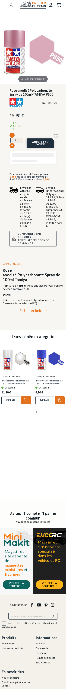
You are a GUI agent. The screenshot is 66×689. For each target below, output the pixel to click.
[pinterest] (46, 605)
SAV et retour (44, 662)
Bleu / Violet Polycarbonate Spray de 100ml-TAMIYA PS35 (49, 383)
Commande (42, 648)
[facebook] (32, 605)
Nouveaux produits (12, 648)
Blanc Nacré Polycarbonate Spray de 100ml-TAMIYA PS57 (15, 383)
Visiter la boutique (16, 585)
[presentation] (30, 410)
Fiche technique (33, 310)
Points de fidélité (45, 657)
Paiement (41, 643)
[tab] (33, 311)
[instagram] (52, 605)
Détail (11, 400)
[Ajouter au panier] (40, 143)
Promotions (8, 643)
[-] (12, 135)
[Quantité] (16, 140)
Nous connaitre (10, 677)
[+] (12, 145)
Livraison (41, 652)
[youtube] (39, 605)
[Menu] (4, 5)
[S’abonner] (53, 616)
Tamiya (17, 288)
